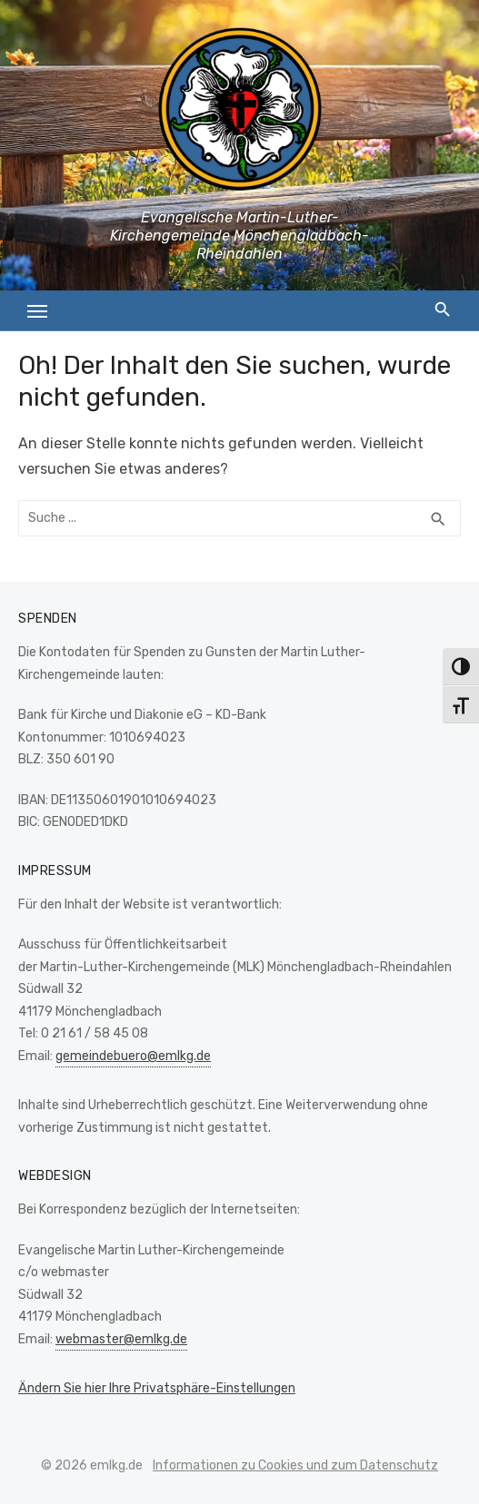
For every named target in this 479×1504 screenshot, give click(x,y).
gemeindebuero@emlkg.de (133, 1056)
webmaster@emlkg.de (121, 1339)
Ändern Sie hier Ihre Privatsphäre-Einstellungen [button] (156, 1388)
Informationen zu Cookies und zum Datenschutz (295, 1465)
